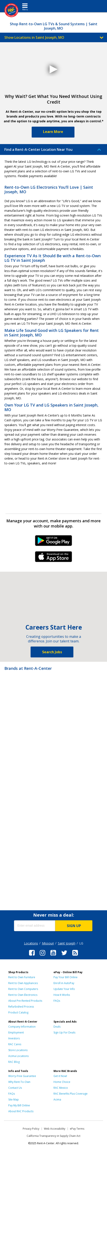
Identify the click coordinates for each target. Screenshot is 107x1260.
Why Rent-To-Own (19, 1082)
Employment (16, 1032)
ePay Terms (77, 1129)
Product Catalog (18, 1012)
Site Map (13, 1099)
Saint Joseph (66, 943)
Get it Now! (60, 1076)
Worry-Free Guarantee (22, 1076)
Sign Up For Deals (64, 1032)
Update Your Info (64, 989)
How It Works (62, 995)
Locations (31, 943)
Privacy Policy (31, 1129)
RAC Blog (14, 1062)
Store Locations (18, 1050)
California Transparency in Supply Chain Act (53, 1136)
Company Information (22, 1026)
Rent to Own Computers (23, 989)
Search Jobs (52, 652)
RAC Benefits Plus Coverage (71, 1093)
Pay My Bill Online (19, 1105)
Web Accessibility (54, 1129)
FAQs (57, 1001)
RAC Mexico (61, 1088)
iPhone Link (53, 558)
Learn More (53, 131)
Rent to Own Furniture (21, 977)
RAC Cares (14, 1044)
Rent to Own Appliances (23, 983)
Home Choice (62, 1082)
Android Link (54, 542)
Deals (57, 1026)
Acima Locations (18, 1056)
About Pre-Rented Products (25, 1001)
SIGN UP (74, 925)
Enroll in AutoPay (64, 983)
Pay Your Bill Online (66, 977)
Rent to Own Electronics (22, 995)
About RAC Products (20, 1111)
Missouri (48, 943)
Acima (57, 1099)
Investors (14, 1038)
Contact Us (15, 1088)
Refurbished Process (21, 1006)
